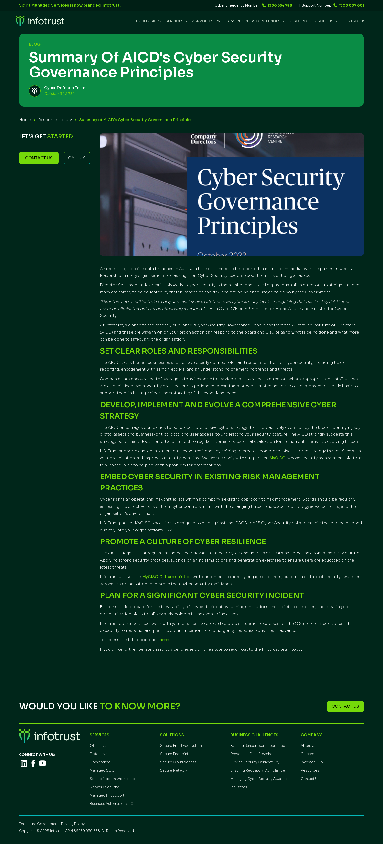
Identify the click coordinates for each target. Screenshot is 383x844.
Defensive (98, 754)
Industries (238, 787)
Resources (310, 770)
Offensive (98, 745)
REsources (300, 21)
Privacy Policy (73, 824)
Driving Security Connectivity (254, 762)
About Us (308, 745)
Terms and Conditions (37, 824)
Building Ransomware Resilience (257, 745)
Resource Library (55, 119)
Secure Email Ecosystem (181, 745)
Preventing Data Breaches (252, 754)
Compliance (100, 762)
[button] (161, 21)
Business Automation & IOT (113, 803)
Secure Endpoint (174, 754)
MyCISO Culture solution (167, 576)
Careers (307, 754)
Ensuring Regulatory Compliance (257, 770)
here (164, 639)
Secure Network (173, 770)
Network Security (104, 787)
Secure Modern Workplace (112, 779)
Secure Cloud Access (178, 762)
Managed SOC (102, 770)
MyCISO (277, 458)
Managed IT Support (107, 795)
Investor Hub (312, 762)
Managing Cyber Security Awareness (261, 779)
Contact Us (353, 21)
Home (25, 119)
